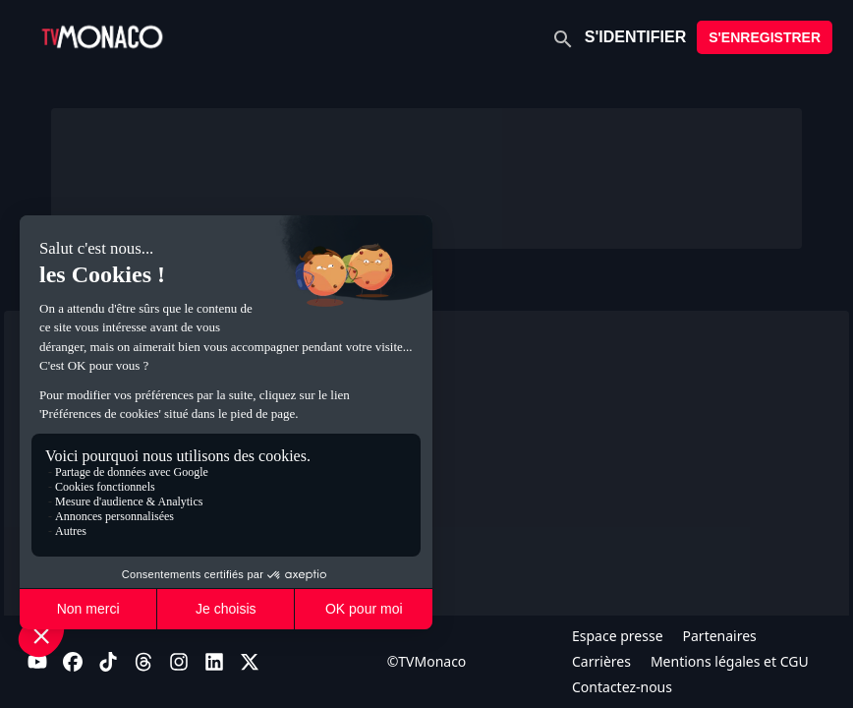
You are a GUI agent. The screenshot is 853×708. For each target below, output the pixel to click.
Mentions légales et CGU (730, 661)
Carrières (601, 661)
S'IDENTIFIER (635, 37)
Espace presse (617, 635)
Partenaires (720, 635)
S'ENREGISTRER (765, 37)
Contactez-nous (622, 687)
